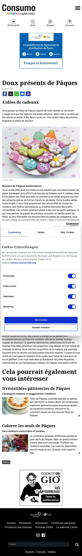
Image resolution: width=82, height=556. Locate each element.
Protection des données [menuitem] (18, 527)
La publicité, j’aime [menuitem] (66, 527)
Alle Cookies (41, 320)
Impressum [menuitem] (41, 523)
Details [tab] (41, 232)
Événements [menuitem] (13, 25)
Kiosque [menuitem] (50, 25)
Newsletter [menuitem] (25, 523)
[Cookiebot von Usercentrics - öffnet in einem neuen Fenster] (66, 224)
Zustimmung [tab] (14, 232)
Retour (6, 462)
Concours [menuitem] (69, 25)
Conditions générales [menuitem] (63, 523)
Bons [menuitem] (32, 25)
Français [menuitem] (40, 551)
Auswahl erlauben (41, 327)
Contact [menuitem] (11, 523)
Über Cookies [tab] (67, 232)
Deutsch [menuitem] (29, 551)
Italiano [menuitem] (52, 551)
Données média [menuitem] (44, 527)
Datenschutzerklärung (23, 262)
